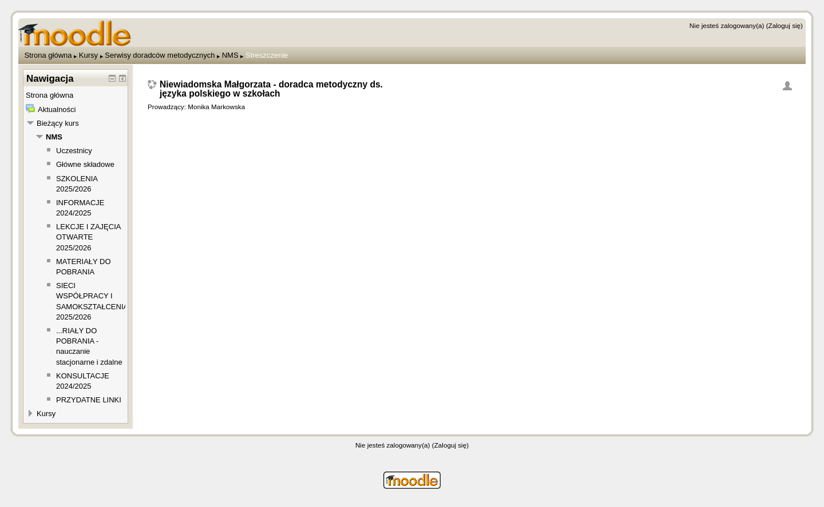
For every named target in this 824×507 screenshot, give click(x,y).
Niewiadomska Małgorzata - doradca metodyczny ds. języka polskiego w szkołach (271, 89)
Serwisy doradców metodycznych (160, 55)
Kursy (88, 55)
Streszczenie (266, 55)
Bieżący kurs (58, 123)
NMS (230, 55)
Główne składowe (85, 164)
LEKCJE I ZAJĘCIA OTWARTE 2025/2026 (88, 236)
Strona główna (48, 55)
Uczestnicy (74, 150)
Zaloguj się (784, 25)
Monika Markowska (216, 106)
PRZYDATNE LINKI (88, 400)
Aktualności (57, 109)
